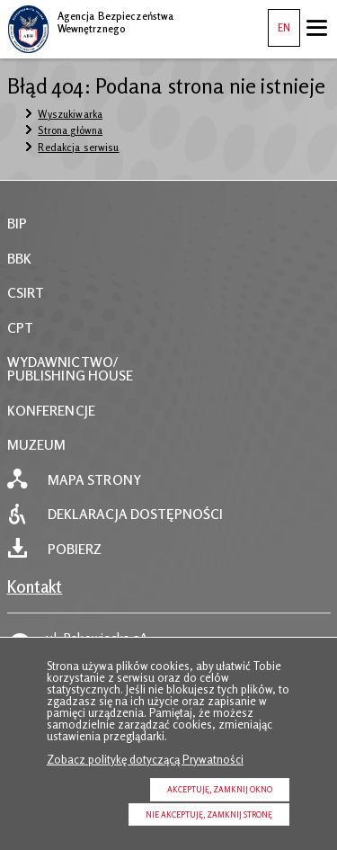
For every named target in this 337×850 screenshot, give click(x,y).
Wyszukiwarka (70, 114)
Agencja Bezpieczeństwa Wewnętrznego (90, 19)
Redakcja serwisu (78, 147)
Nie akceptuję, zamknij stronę (209, 814)
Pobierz (75, 549)
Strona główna (70, 130)
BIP (17, 223)
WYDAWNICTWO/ (63, 362)
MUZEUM (37, 445)
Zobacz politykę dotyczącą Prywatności (145, 759)
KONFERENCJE (51, 410)
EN (279, 21)
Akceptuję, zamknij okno (219, 789)
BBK (19, 258)
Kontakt (35, 586)
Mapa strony (94, 480)
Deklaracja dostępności (136, 514)
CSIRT (26, 293)
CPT (20, 328)
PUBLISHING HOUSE (70, 375)
